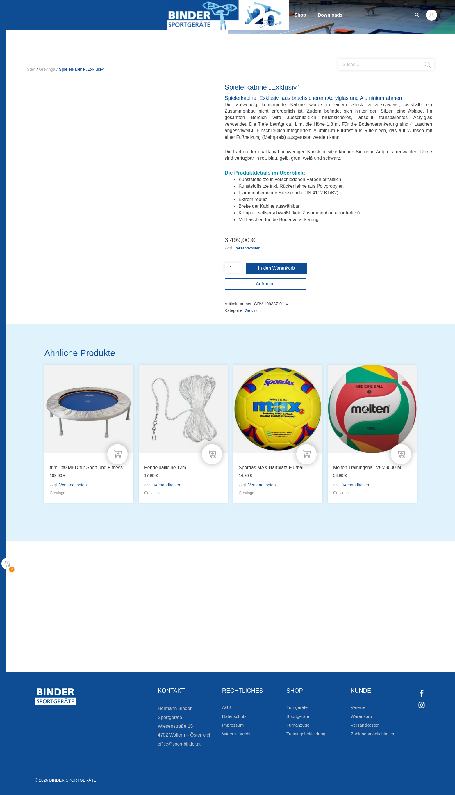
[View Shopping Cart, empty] (7, 563)
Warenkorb (362, 716)
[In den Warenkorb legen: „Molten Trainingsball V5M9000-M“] (400, 453)
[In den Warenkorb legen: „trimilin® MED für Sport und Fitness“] (117, 453)
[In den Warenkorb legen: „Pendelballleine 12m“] (211, 453)
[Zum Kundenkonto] (260, 651)
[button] (417, 15)
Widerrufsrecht (237, 733)
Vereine (358, 707)
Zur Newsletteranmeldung (100, 651)
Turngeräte (297, 707)
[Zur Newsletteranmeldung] (61, 651)
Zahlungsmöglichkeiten (374, 733)
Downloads (347, 15)
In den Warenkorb (276, 268)
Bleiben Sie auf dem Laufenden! (120, 631)
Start (31, 69)
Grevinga (48, 69)
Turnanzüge (298, 725)
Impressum (233, 725)
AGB (227, 707)
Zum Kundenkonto (289, 651)
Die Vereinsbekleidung (300, 631)
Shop (306, 15)
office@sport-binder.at (180, 743)
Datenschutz (235, 716)
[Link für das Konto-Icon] (431, 15)
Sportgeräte (298, 716)
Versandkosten (248, 248)
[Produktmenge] (233, 268)
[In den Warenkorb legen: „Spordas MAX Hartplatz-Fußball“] (306, 453)
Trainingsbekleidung (307, 733)
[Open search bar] (341, 56)
